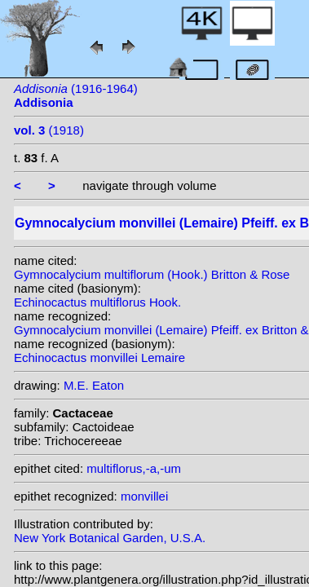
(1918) (49, 130)
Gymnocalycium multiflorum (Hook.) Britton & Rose (151, 274)
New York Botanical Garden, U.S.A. (109, 538)
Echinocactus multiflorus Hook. (97, 302)
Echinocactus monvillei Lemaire (99, 357)
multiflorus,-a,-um (133, 468)
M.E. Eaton (94, 385)
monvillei (144, 496)
